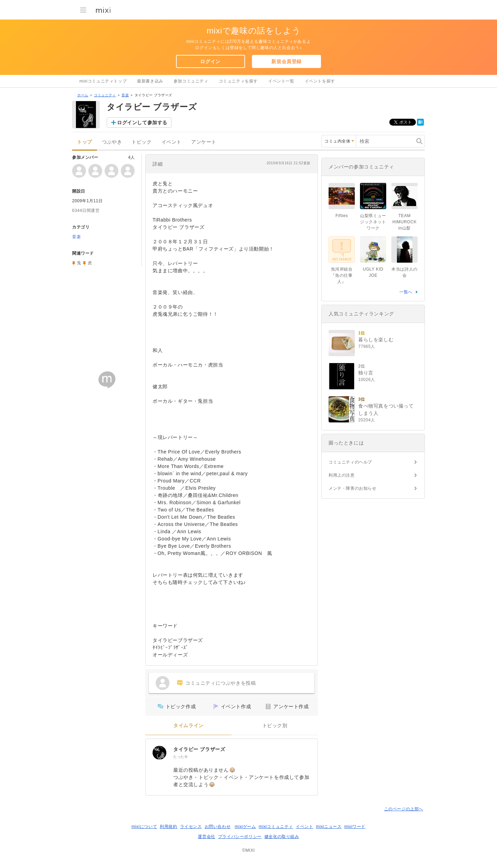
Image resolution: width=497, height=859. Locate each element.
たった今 (180, 757)
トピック (141, 142)
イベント (172, 142)
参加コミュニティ (191, 81)
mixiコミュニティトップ (103, 81)
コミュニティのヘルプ (350, 462)
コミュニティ (105, 95)
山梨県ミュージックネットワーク (373, 222)
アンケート (203, 142)
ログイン (210, 61)
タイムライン (188, 725)
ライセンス (191, 826)
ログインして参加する (142, 122)
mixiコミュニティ (276, 826)
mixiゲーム (245, 826)
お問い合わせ (218, 826)
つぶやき (112, 142)
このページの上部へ (403, 809)
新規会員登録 (286, 61)
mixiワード (355, 826)
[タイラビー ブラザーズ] (159, 753)
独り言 (365, 372)
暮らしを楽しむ (375, 339)
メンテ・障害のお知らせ (353, 488)
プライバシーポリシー (240, 836)
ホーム (82, 95)
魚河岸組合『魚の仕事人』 (341, 275)
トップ (84, 142)
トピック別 (275, 725)
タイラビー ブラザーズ (199, 749)
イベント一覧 (281, 81)
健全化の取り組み (281, 836)
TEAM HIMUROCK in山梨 (404, 222)
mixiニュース (328, 826)
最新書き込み (150, 81)
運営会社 (206, 836)
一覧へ (405, 292)
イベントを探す (320, 81)
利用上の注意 (342, 475)
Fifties (341, 215)
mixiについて (144, 826)
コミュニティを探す (238, 81)
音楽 (125, 95)
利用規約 (168, 826)
